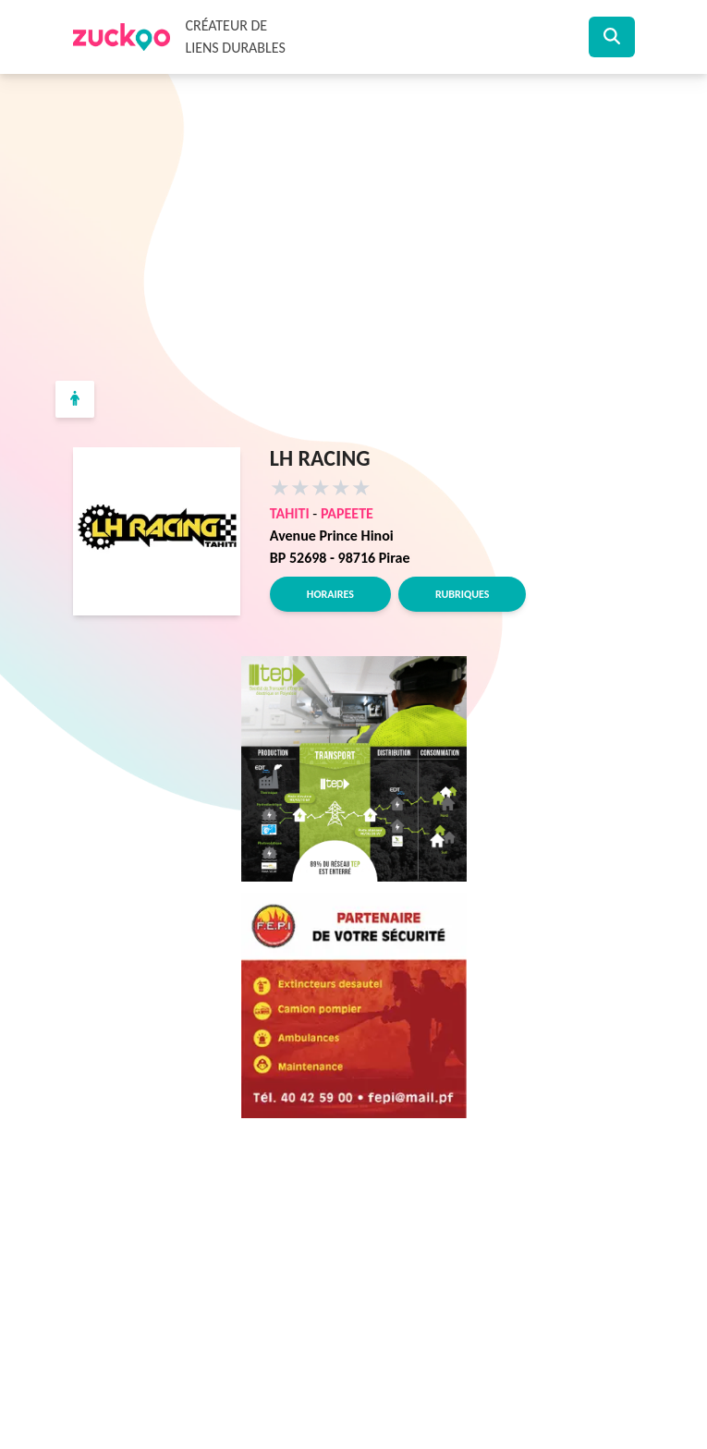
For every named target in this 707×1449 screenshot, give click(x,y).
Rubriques (462, 594)
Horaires (330, 594)
